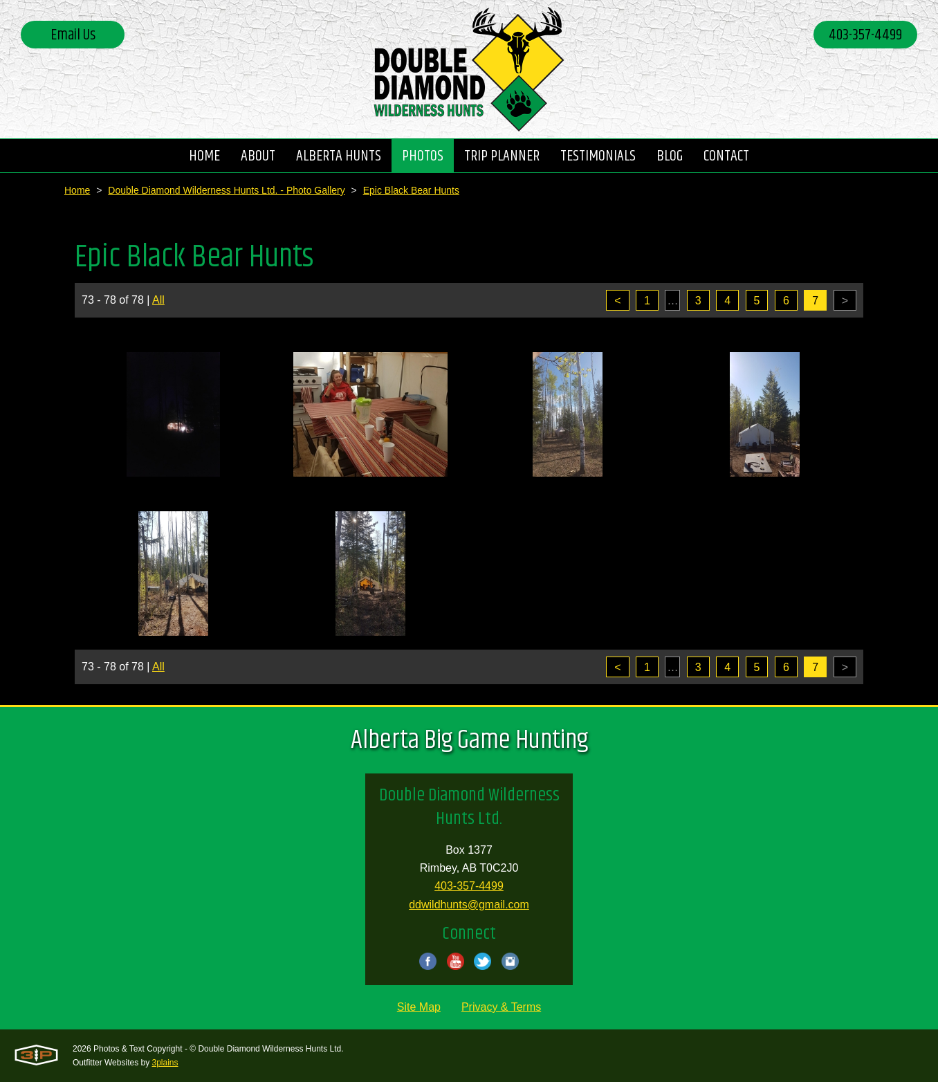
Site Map (419, 1007)
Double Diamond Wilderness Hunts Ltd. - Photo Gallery (226, 190)
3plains (165, 1062)
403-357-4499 (865, 35)
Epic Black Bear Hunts (411, 190)
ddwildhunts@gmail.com (469, 904)
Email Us (72, 35)
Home (77, 190)
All (158, 300)
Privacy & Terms (501, 1007)
